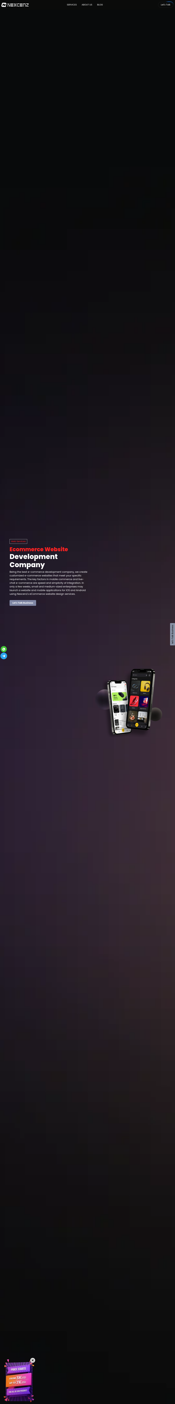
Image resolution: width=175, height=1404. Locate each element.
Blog (100, 4)
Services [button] (72, 4)
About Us (87, 4)
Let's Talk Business (22, 602)
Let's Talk (165, 4)
